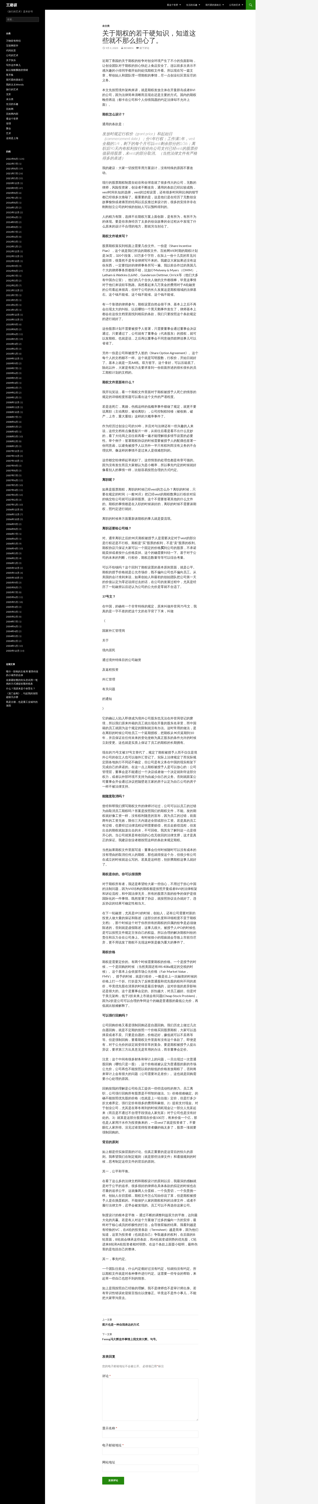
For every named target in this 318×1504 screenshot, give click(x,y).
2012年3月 (12, 280)
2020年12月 (12, 183)
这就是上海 (12, 138)
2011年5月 (12, 300)
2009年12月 (12, 358)
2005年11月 (12, 572)
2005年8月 (12, 587)
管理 (8, 123)
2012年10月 (12, 261)
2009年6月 (12, 373)
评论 (106, 1376)
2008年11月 (12, 407)
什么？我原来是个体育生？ (20, 688)
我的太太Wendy (15, 84)
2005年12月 (12, 567)
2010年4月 (12, 343)
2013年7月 (12, 231)
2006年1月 (12, 563)
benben (128, 48)
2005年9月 (12, 582)
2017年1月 (12, 197)
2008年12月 (12, 402)
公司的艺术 (234, 4)
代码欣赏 (11, 50)
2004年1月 (12, 645)
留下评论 (144, 48)
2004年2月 (12, 641)
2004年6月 (12, 626)
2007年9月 (12, 465)
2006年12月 (12, 509)
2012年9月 (12, 265)
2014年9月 (12, 222)
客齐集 (9, 74)
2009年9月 (12, 363)
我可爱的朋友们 (213, 4)
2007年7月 (12, 475)
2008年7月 (12, 416)
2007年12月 (12, 451)
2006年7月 (12, 533)
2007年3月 (12, 494)
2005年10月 (12, 577)
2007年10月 (12, 460)
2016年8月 (12, 202)
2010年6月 (12, 334)
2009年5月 (12, 378)
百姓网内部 (12, 113)
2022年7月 (12, 163)
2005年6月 (12, 597)
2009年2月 (12, 392)
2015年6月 (12, 217)
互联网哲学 (12, 45)
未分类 (106, 25)
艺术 (8, 133)
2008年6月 (12, 421)
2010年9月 (12, 324)
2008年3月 (12, 436)
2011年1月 (12, 309)
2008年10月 (12, 412)
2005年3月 (12, 611)
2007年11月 (12, 455)
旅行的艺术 (12, 89)
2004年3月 (12, 636)
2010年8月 (12, 329)
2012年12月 (12, 251)
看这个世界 (172, 4)
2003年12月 (12, 650)
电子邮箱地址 (113, 1445)
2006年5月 (12, 543)
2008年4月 (12, 431)
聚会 (8, 128)
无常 (8, 94)
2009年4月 (12, 382)
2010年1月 (12, 353)
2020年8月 (12, 192)
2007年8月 (12, 470)
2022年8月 (12, 158)
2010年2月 (12, 348)
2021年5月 (12, 178)
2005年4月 (12, 606)
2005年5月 (12, 602)
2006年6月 (12, 538)
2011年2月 (12, 304)
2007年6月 (12, 480)
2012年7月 (12, 275)
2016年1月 (12, 207)
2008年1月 (12, 446)
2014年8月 (12, 227)
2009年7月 (12, 368)
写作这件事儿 (13, 65)
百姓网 (9, 108)
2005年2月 (12, 616)
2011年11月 (12, 290)
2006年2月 (12, 558)
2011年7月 (12, 295)
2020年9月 (12, 188)
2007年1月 (12, 504)
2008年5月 (12, 426)
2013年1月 (12, 246)
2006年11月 (12, 514)
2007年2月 (12, 499)
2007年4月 (12, 490)
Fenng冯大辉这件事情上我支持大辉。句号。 (150, 1336)
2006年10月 (12, 519)
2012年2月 (12, 285)
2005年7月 (12, 592)
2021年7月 (12, 173)
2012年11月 (12, 256)
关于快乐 (11, 60)
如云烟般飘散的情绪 (17, 69)
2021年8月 (12, 168)
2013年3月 (12, 241)
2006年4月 (12, 548)
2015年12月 (12, 212)
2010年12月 (12, 314)
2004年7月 (12, 621)
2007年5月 (12, 485)
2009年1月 (12, 397)
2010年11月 (12, 319)
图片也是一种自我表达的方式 (150, 1321)
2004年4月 (12, 631)
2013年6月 (12, 236)
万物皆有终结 (13, 40)
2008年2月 (12, 441)
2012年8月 (12, 270)
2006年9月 (12, 524)
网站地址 (108, 1462)
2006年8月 (12, 528)
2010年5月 (12, 339)
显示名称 (109, 1428)
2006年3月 (12, 553)
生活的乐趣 (191, 4)
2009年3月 (12, 387)
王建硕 (11, 5)
